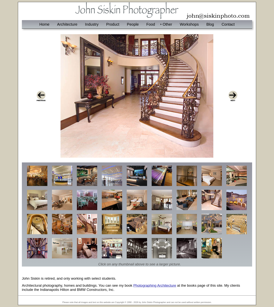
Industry (92, 24)
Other (167, 24)
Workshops (189, 24)
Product (112, 24)
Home (44, 24)
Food (150, 24)
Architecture (67, 24)
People (133, 24)
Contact (228, 24)
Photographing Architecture (154, 285)
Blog (210, 24)
